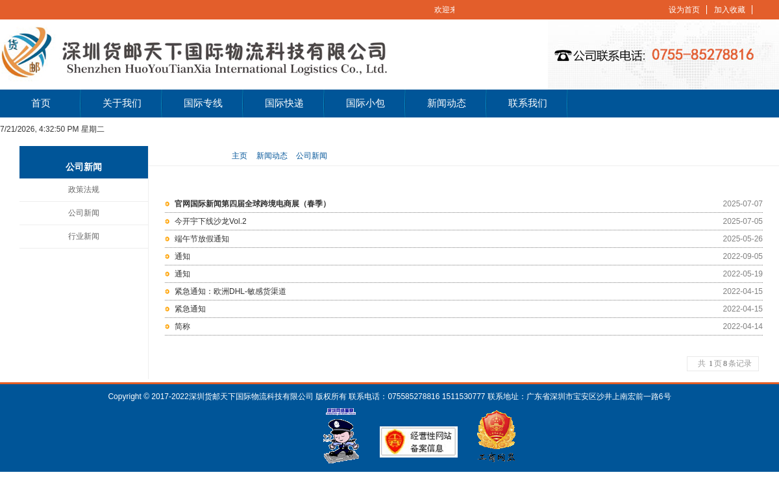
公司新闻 (83, 212)
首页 (41, 103)
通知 (182, 256)
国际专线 (203, 103)
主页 (239, 155)
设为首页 (684, 9)
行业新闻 (83, 236)
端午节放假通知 (202, 238)
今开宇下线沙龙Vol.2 (211, 221)
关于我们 (122, 103)
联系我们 (527, 103)
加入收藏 (729, 9)
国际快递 (284, 103)
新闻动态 (446, 103)
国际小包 (365, 103)
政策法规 (83, 189)
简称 (182, 326)
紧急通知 (190, 308)
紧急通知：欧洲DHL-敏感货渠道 (230, 291)
